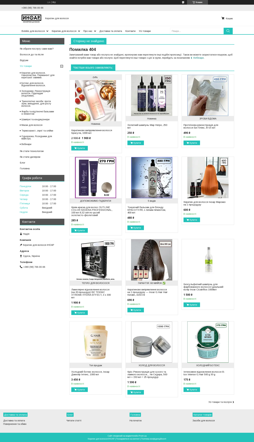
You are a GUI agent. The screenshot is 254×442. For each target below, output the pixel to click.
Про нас (87, 31)
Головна (25, 168)
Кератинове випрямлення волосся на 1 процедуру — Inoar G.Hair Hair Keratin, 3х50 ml (147, 292)
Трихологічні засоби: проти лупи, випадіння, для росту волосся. (36, 103)
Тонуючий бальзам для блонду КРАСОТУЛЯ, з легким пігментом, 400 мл (146, 210)
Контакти (130, 31)
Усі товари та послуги (220, 402)
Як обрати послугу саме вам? (37, 48)
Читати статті (74, 420)
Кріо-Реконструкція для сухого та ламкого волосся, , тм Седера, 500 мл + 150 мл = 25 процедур (147, 374)
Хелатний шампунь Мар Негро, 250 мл (147, 126)
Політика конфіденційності (153, 439)
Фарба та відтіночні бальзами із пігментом (37, 112)
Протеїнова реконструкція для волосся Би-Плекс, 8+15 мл (201, 126)
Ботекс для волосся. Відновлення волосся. (33, 84)
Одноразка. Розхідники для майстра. (36, 137)
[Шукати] (228, 31)
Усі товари (145, 31)
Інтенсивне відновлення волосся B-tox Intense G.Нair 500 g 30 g (204, 373)
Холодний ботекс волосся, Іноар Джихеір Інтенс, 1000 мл (90, 373)
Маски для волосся (31, 125)
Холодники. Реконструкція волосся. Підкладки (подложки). (35, 93)
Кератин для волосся (64, 31)
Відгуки (24, 60)
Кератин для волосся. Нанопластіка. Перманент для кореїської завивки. (37, 75)
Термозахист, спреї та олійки (37, 130)
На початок (136, 420)
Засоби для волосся (204, 420)
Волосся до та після (32, 54)
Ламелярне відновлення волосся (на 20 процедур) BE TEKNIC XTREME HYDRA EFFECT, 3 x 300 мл (91, 293)
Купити (81, 148)
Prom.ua (143, 436)
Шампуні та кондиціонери (35, 119)
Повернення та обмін (14, 424)
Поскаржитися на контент (128, 439)
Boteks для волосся (33, 31)
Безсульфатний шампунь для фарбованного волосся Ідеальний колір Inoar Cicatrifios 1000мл (203, 287)
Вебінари (198, 57)
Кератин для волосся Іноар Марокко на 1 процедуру (205, 203)
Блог (22, 162)
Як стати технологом (32, 151)
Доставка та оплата (110, 31)
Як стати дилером (30, 156)
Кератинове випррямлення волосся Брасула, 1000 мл (91, 131)
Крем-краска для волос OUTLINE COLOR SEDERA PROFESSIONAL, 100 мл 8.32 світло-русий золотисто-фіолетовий (91, 211)
